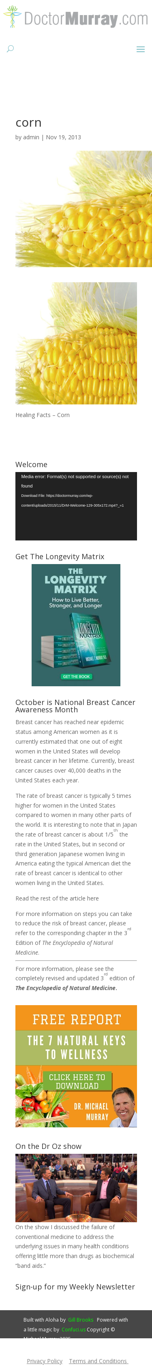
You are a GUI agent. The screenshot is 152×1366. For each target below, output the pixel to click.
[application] (76, 506)
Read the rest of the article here (57, 898)
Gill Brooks (80, 1319)
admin (31, 137)
